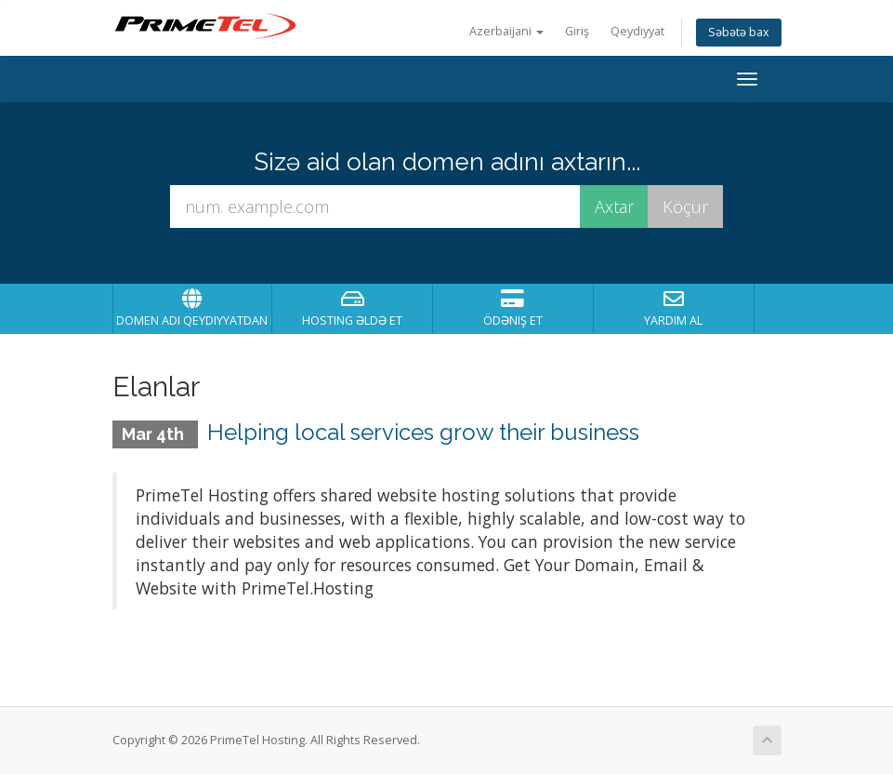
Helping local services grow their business (423, 432)
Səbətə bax (738, 32)
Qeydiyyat (637, 31)
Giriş (577, 31)
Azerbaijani (506, 31)
